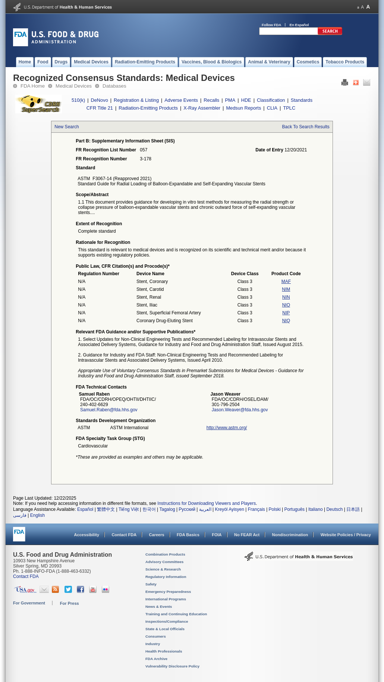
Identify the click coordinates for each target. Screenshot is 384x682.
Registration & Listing (136, 100)
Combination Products (165, 554)
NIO (286, 305)
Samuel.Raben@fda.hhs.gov (109, 409)
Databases (114, 86)
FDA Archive (156, 659)
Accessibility (86, 534)
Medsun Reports (243, 108)
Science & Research (163, 569)
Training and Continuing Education (176, 614)
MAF (286, 281)
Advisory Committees (164, 562)
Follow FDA (271, 25)
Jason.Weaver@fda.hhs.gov (240, 409)
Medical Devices (74, 86)
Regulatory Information (165, 577)
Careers (156, 534)
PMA (230, 100)
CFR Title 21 (99, 108)
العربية (205, 509)
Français (256, 509)
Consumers (155, 636)
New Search (66, 126)
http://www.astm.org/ (227, 427)
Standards (301, 100)
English (37, 515)
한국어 (149, 509)
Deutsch (334, 509)
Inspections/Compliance (166, 621)
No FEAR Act (246, 534)
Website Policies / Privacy (346, 534)
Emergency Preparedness (168, 592)
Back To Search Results (306, 126)
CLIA (272, 108)
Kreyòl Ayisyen (229, 509)
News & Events (158, 606)
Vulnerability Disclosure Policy (172, 666)
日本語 (353, 509)
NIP (286, 312)
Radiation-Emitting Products (148, 108)
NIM (286, 289)
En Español (299, 25)
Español (85, 509)
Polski (275, 509)
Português (294, 509)
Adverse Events (181, 100)
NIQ (286, 320)
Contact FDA (123, 534)
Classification (271, 100)
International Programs (165, 599)
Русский (187, 509)
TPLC (289, 108)
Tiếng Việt (129, 509)
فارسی (19, 515)
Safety (151, 584)
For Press (69, 603)
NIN (286, 297)
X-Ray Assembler (201, 108)
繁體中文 (106, 509)
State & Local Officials (165, 629)
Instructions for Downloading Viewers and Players (206, 503)
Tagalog (167, 509)
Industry (152, 644)
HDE (246, 100)
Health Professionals (163, 651)
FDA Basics (188, 534)
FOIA (216, 534)
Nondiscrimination (290, 534)
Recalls (211, 100)
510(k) (78, 100)
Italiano (315, 509)
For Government (29, 603)
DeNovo (99, 100)
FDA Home (33, 86)
